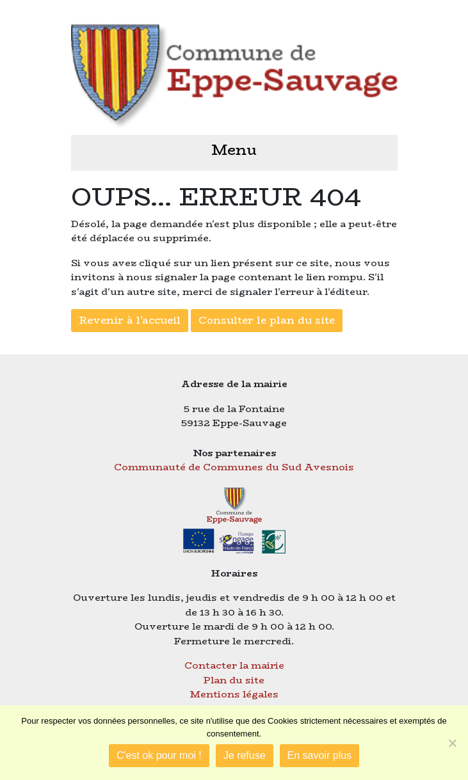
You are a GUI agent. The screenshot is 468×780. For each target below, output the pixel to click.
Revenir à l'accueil (130, 320)
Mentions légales (234, 694)
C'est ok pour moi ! (159, 755)
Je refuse (244, 755)
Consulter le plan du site (266, 320)
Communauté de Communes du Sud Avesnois (234, 466)
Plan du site (234, 680)
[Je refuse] (452, 742)
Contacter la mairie (234, 665)
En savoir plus (319, 755)
